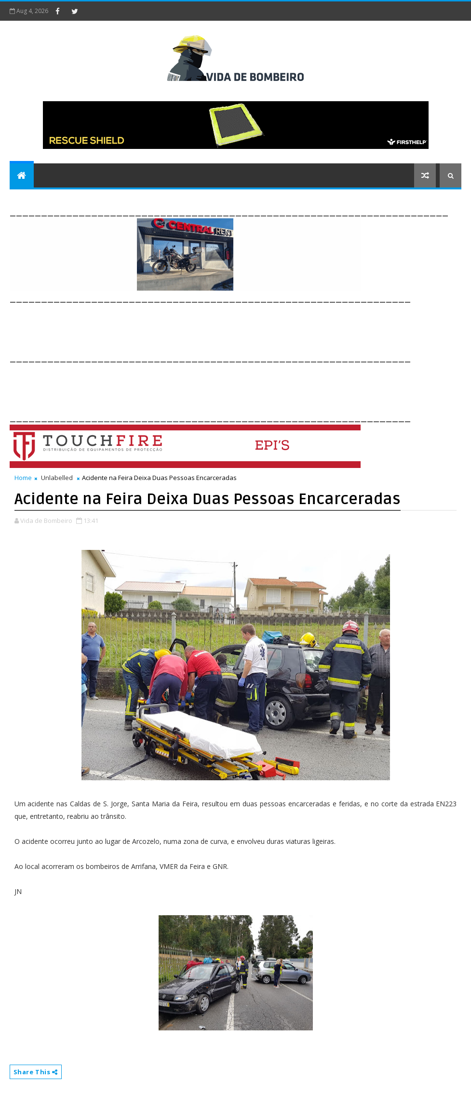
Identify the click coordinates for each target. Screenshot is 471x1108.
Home (23, 477)
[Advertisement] (185, 326)
